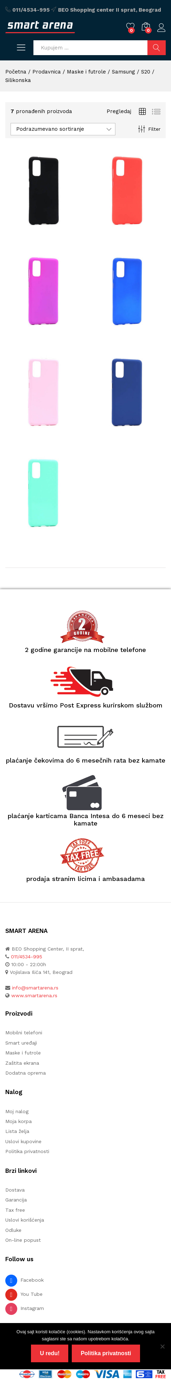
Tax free (15, 1210)
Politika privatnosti (27, 1151)
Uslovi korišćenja (24, 1220)
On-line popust (23, 1240)
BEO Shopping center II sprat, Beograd (109, 10)
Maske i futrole (23, 1053)
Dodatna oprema (25, 1073)
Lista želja (17, 1131)
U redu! (49, 1353)
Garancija (16, 1200)
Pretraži (156, 47)
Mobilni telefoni (23, 1032)
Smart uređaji (21, 1043)
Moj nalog (16, 1111)
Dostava (15, 1190)
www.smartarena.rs (34, 995)
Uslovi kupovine (23, 1141)
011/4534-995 (31, 10)
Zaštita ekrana (22, 1063)
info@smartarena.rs (35, 988)
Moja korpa (18, 1121)
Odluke (13, 1230)
